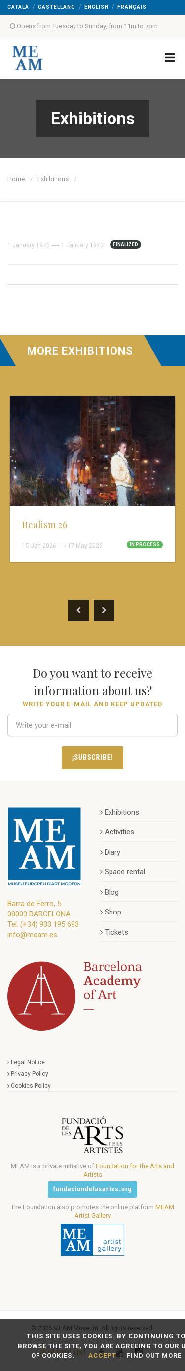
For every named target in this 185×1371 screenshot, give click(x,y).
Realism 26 (44, 525)
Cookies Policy (29, 1085)
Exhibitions (53, 179)
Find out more (154, 1355)
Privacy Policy (27, 1073)
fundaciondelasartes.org (92, 1189)
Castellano (56, 7)
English (96, 7)
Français (132, 7)
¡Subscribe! (92, 757)
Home (16, 179)
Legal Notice (26, 1062)
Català (18, 7)
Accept (102, 1355)
